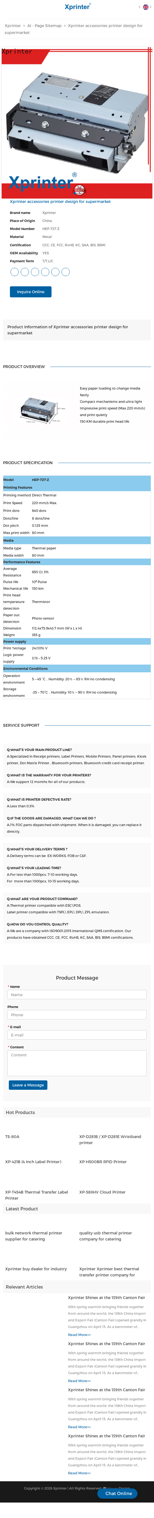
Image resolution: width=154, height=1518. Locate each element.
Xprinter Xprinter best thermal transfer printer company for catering (109, 1275)
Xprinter (13, 25)
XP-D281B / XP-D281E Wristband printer (110, 1142)
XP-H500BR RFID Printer (103, 1164)
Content (15, 1047)
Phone (12, 1007)
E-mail (14, 1027)
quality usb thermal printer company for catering (105, 1239)
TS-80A (12, 1139)
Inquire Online (30, 291)
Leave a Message (28, 1085)
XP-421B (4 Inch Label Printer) (33, 1164)
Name (13, 986)
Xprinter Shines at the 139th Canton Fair (106, 1301)
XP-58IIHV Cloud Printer (102, 1195)
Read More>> (79, 1338)
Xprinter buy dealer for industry (36, 1272)
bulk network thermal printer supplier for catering (33, 1239)
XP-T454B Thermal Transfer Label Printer (36, 1198)
